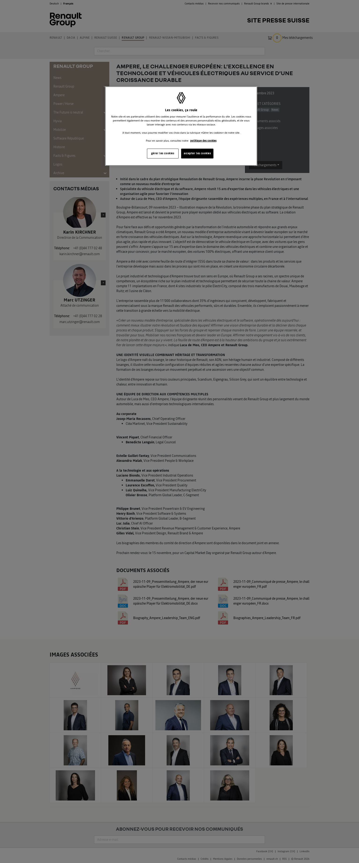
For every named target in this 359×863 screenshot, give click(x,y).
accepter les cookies (197, 153)
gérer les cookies (162, 153)
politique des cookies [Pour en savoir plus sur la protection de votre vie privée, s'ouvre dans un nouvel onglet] (203, 141)
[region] (181, 126)
